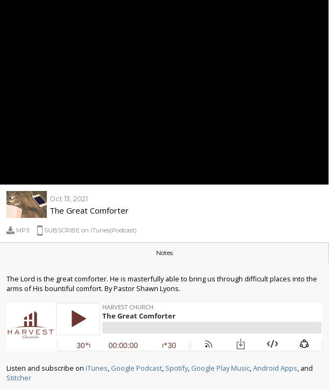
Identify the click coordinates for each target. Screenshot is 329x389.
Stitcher (18, 378)
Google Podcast (136, 368)
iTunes (97, 368)
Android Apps (275, 368)
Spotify (176, 368)
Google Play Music (220, 368)
